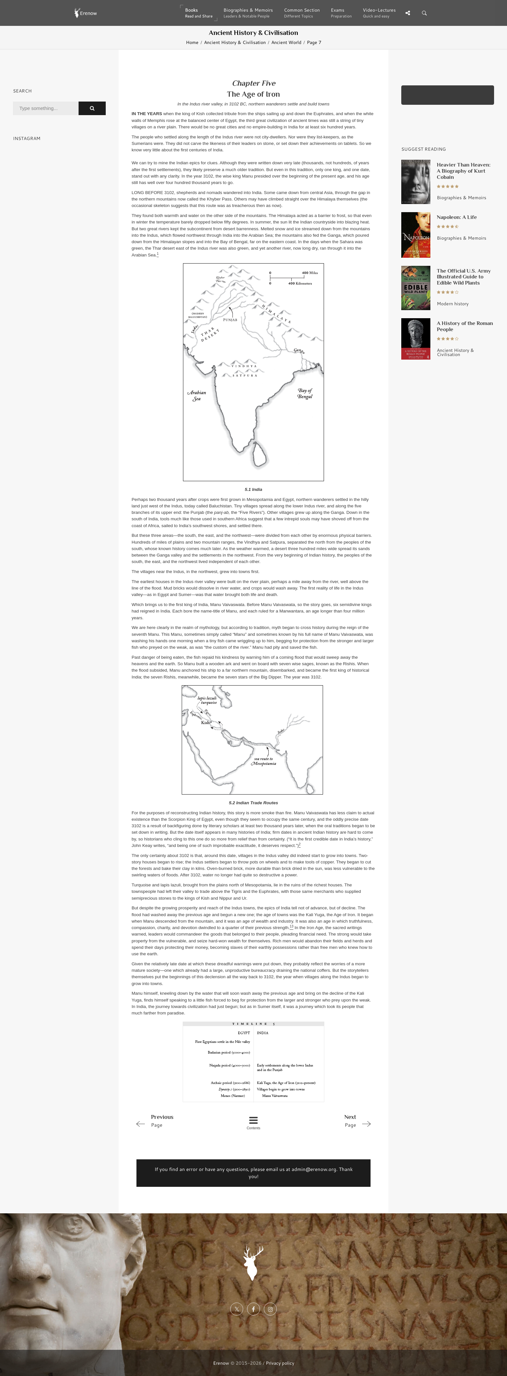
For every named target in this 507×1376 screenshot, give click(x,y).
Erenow (221, 1363)
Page (180, 1120)
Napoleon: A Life (457, 217)
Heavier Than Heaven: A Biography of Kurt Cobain (464, 170)
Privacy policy (280, 1363)
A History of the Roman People (465, 326)
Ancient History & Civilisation (235, 42)
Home (192, 42)
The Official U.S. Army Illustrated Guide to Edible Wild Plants (464, 276)
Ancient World (286, 42)
